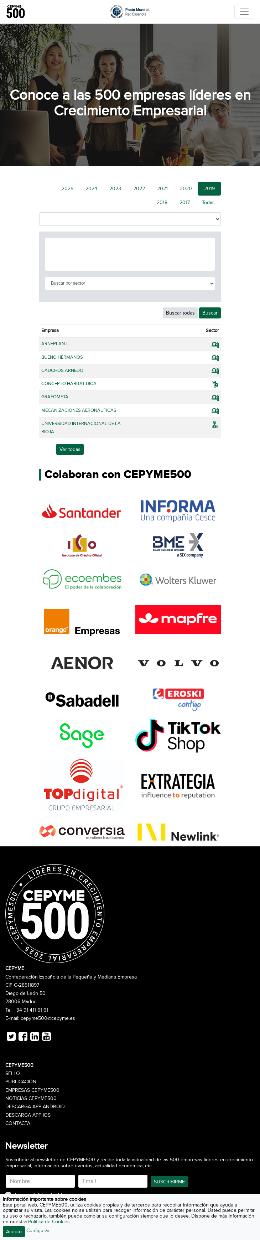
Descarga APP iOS (28, 1115)
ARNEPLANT (54, 344)
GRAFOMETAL (56, 397)
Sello (12, 1073)
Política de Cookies (49, 1222)
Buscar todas (180, 313)
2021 (162, 189)
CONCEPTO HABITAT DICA (69, 383)
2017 (185, 202)
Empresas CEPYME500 (32, 1090)
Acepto (14, 1232)
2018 (162, 202)
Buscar (210, 313)
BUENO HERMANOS (62, 357)
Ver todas (69, 449)
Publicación (20, 1082)
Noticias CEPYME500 (31, 1098)
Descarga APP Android (35, 1107)
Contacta (17, 1123)
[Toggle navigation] (244, 12)
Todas (208, 202)
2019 (209, 189)
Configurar (38, 1231)
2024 (91, 189)
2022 (139, 189)
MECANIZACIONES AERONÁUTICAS (78, 410)
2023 (115, 189)
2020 (186, 189)
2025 (67, 189)
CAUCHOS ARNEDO (62, 370)
